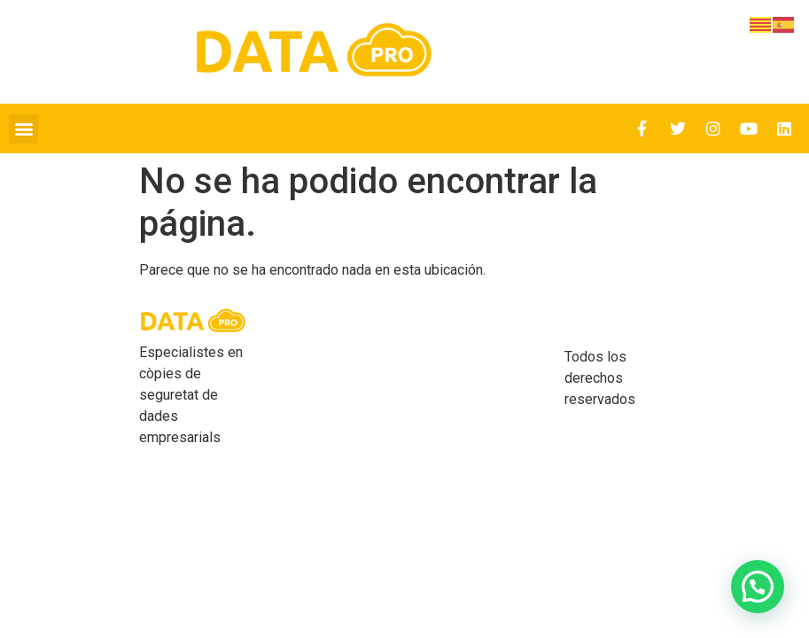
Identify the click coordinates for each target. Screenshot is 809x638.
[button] (23, 129)
